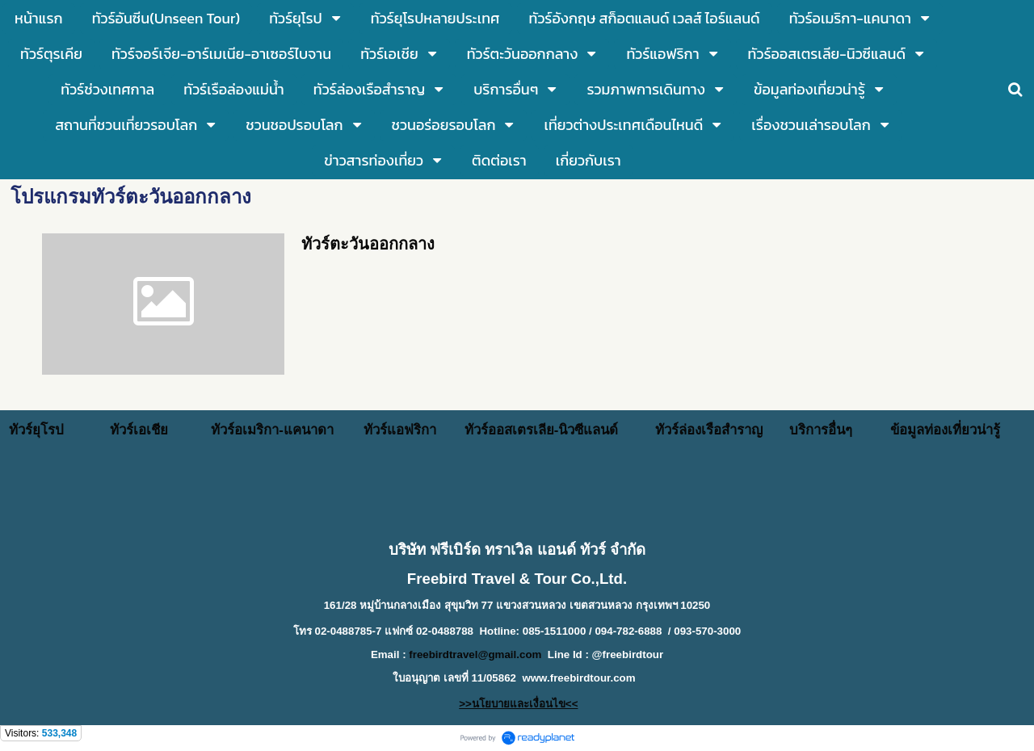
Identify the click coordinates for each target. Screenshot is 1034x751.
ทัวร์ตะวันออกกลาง (368, 244)
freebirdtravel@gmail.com (475, 654)
